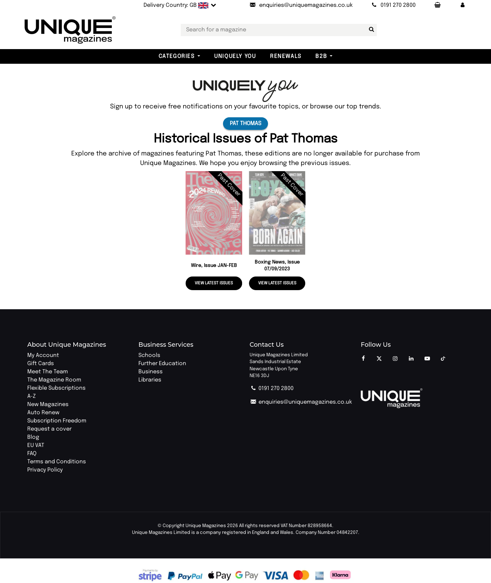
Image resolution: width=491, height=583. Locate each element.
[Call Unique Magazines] (393, 5)
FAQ (31, 454)
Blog (33, 437)
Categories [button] (177, 56)
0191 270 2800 (272, 388)
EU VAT (35, 445)
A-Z (31, 396)
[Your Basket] (437, 5)
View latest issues (214, 283)
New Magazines (48, 404)
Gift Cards (40, 364)
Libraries (149, 380)
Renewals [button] (285, 56)
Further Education (162, 364)
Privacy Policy (45, 470)
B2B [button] (321, 56)
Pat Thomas (245, 123)
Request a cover (49, 429)
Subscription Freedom (56, 421)
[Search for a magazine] (370, 29)
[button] (462, 5)
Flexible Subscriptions (56, 388)
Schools (149, 355)
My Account (43, 355)
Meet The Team (47, 372)
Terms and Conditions (56, 462)
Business (150, 372)
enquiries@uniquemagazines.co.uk (301, 402)
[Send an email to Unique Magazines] (301, 5)
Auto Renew (43, 413)
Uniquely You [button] (235, 56)
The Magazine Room (54, 380)
